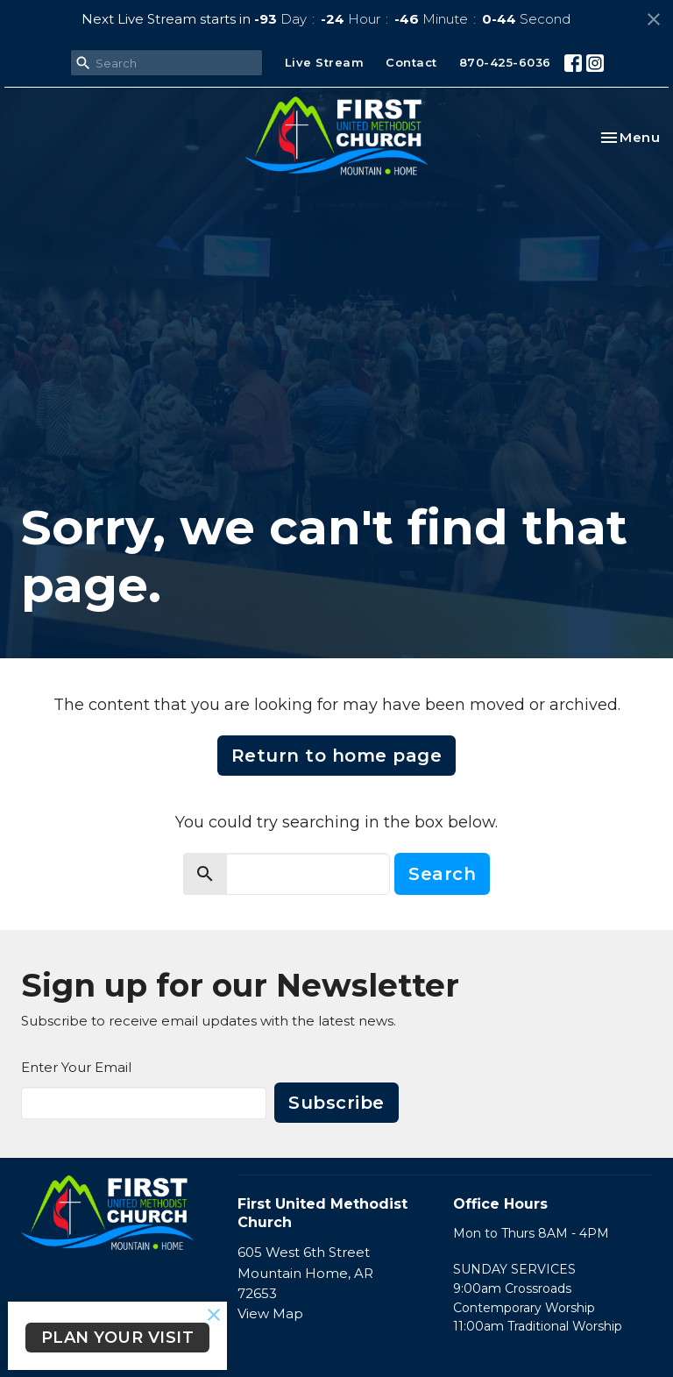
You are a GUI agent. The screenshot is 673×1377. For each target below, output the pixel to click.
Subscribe (336, 1102)
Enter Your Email (76, 1067)
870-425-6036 (505, 62)
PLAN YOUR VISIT (118, 1337)
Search (442, 873)
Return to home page (337, 755)
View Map (270, 1313)
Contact (411, 62)
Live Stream (325, 62)
